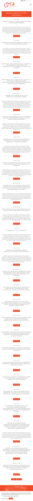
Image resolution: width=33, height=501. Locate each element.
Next (19, 479)
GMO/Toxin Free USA (19, 486)
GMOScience (23, 487)
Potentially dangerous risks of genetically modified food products (16, 251)
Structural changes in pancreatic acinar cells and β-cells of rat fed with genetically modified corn (16, 379)
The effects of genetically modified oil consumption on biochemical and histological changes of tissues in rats (16, 289)
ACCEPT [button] (10, 498)
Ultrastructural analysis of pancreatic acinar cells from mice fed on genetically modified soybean (16, 364)
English (23, 1)
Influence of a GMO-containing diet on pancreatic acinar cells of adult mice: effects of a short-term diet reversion (16, 393)
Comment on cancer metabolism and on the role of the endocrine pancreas (16, 43)
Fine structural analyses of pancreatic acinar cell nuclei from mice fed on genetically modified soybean (16, 141)
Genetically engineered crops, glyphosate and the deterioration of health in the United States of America (16, 118)
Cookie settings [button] (5, 498)
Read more (17, 36)
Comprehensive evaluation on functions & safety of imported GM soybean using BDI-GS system (16, 350)
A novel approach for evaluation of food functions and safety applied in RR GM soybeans (16, 164)
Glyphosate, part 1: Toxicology (16, 230)
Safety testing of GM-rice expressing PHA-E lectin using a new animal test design (16, 210)
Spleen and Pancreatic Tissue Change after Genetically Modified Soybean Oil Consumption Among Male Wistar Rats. (16, 319)
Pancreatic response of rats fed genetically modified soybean (16, 96)
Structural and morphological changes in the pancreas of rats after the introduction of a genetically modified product (16, 66)
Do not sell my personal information (10, 496)
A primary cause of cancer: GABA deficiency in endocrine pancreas (16, 22)
